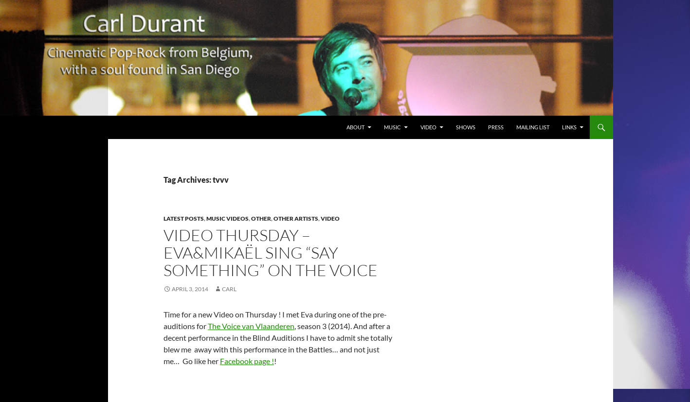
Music (392, 127)
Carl (229, 289)
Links (569, 127)
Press (496, 127)
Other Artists (295, 218)
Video (428, 127)
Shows (465, 127)
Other (261, 218)
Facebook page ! (247, 361)
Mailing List (532, 127)
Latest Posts (183, 218)
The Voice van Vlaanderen (251, 326)
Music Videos (227, 218)
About (355, 127)
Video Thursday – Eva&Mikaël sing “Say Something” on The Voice (270, 252)
